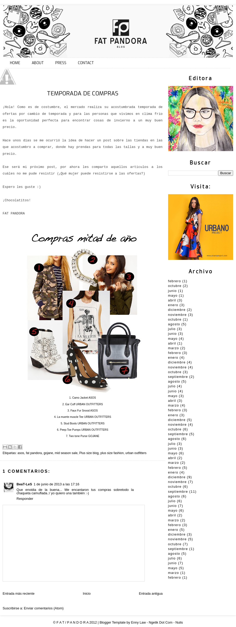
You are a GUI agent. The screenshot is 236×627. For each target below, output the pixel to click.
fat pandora (34, 453)
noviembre (177, 315)
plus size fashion (112, 453)
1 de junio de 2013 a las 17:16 (56, 484)
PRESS (60, 62)
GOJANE (93, 436)
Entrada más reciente (19, 593)
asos (21, 453)
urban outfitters (135, 453)
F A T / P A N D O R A (73, 622)
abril (172, 300)
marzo (173, 348)
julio (172, 329)
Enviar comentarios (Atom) (43, 608)
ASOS (92, 397)
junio (172, 291)
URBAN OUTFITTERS (89, 404)
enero (173, 305)
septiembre (178, 377)
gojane (48, 453)
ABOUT (38, 62)
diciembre (177, 310)
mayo (173, 295)
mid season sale (66, 453)
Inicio (87, 593)
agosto (174, 324)
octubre (175, 286)
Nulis (179, 622)
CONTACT (86, 62)
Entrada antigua (151, 593)
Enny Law (138, 622)
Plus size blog (89, 453)
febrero (174, 281)
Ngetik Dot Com (160, 622)
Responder (25, 499)
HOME (15, 62)
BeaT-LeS (24, 484)
